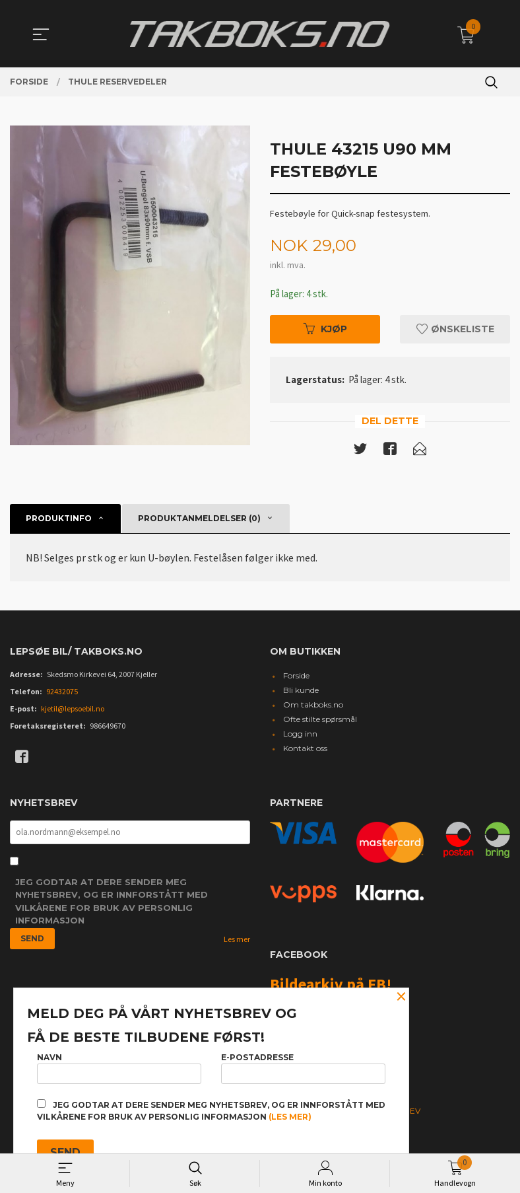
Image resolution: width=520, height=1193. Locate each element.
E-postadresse (303, 1065)
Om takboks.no (313, 706)
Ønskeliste (455, 330)
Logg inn (300, 736)
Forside (296, 677)
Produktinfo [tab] (59, 520)
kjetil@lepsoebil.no (72, 710)
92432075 (62, 693)
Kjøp (325, 330)
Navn (119, 1065)
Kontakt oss (305, 750)
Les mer (237, 942)
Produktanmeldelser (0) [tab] (199, 520)
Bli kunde (301, 692)
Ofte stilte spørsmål (320, 721)
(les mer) (290, 1117)
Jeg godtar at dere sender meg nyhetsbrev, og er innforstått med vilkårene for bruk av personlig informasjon (111, 904)
